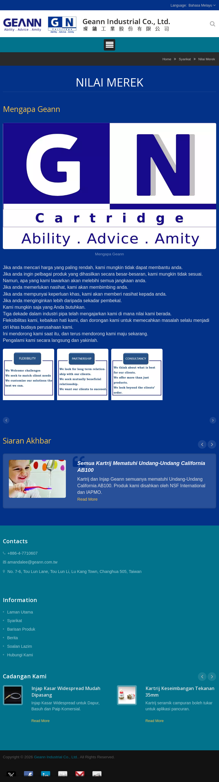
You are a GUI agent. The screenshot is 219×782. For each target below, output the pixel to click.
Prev (202, 444)
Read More (87, 499)
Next (212, 444)
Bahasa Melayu (200, 5)
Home (167, 59)
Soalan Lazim (19, 646)
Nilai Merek (206, 59)
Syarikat (185, 59)
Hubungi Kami (20, 655)
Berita (12, 637)
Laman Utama (20, 612)
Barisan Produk (21, 629)
